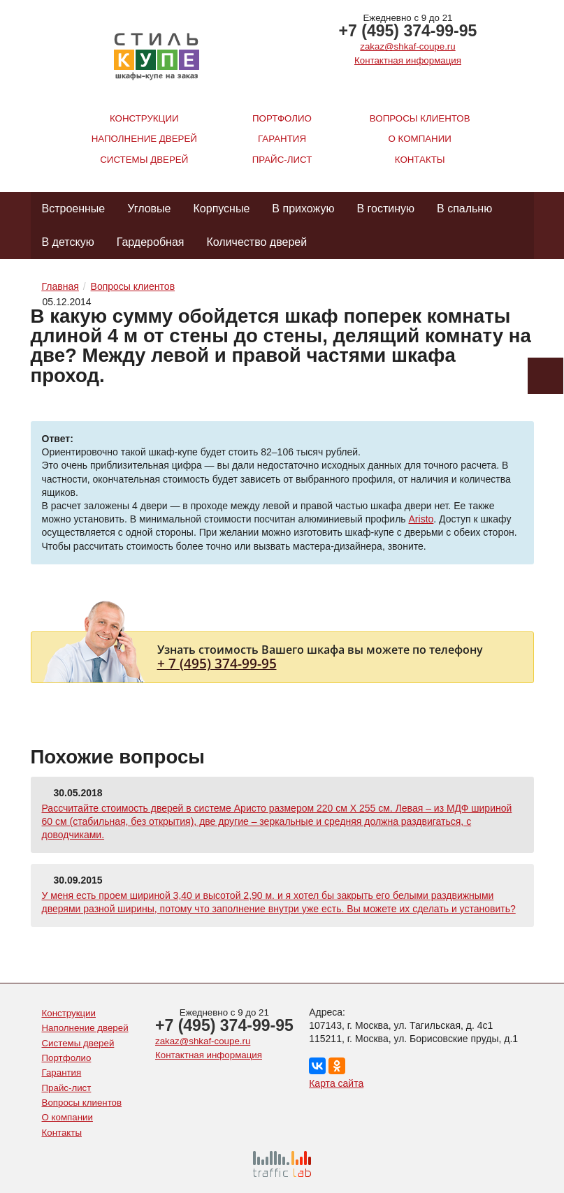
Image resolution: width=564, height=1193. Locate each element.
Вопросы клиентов (420, 118)
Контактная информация (407, 60)
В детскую (68, 242)
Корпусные (222, 208)
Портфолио (282, 118)
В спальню (464, 208)
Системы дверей (144, 159)
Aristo (421, 519)
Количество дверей (256, 242)
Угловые (149, 208)
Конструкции (144, 118)
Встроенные (74, 208)
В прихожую (303, 208)
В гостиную (385, 208)
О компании (420, 138)
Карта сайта (336, 1083)
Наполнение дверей (144, 138)
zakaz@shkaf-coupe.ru (407, 46)
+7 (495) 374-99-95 (408, 31)
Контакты (420, 159)
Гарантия (282, 138)
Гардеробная (151, 242)
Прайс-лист (282, 159)
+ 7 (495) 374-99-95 (217, 663)
